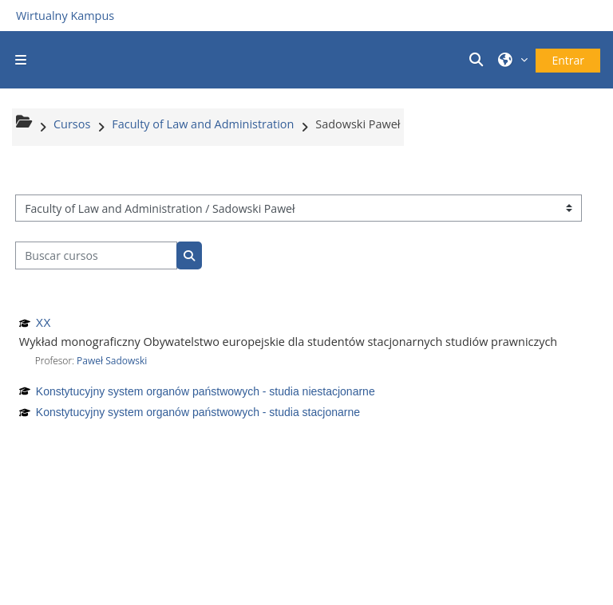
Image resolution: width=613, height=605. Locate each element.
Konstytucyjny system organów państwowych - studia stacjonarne (198, 412)
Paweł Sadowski (112, 360)
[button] (478, 59)
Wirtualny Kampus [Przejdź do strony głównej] (65, 15)
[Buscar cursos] (96, 255)
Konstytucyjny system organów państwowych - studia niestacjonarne (205, 391)
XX (43, 322)
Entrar (568, 60)
